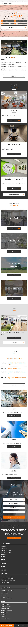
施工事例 (4, 563)
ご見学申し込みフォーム (7, 597)
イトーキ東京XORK (6, 594)
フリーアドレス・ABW (6, 552)
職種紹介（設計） (14, 508)
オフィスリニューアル (6, 550)
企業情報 (4, 570)
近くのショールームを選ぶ (14, 415)
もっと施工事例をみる (14, 194)
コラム (3, 616)
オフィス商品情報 (5, 582)
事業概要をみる (14, 76)
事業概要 (4, 546)
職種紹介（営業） (14, 499)
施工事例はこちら (12, 27)
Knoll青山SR (4, 596)
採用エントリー (5, 612)
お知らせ (4, 614)
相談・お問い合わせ (14, 478)
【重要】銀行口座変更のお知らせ (14, 358)
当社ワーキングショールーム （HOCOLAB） (8, 591)
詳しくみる (14, 120)
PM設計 (3, 556)
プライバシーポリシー (6, 619)
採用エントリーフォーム (14, 517)
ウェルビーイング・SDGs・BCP (8, 580)
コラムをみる (14, 342)
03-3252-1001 (9, 534)
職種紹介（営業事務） (14, 503)
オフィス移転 (4, 548)
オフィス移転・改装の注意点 (8, 578)
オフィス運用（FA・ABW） (7, 577)
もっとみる (14, 385)
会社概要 (14, 446)
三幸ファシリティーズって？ (14, 512)
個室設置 (4, 554)
